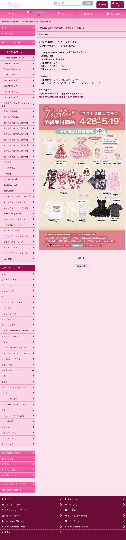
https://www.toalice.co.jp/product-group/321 (61, 97)
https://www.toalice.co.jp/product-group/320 (61, 93)
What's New (81, 266)
